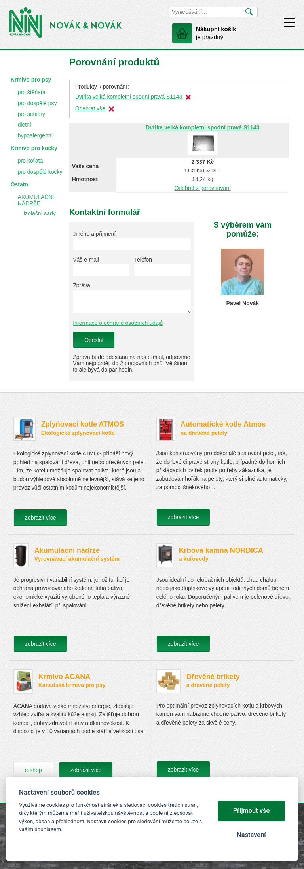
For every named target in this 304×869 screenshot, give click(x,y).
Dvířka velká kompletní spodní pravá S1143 (128, 96)
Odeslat (93, 340)
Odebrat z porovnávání (203, 188)
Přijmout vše (251, 810)
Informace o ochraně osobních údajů (118, 323)
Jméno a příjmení (94, 234)
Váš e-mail (86, 259)
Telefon (143, 259)
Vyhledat (249, 12)
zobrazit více (40, 517)
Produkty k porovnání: (102, 86)
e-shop (33, 770)
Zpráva (81, 285)
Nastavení (251, 835)
